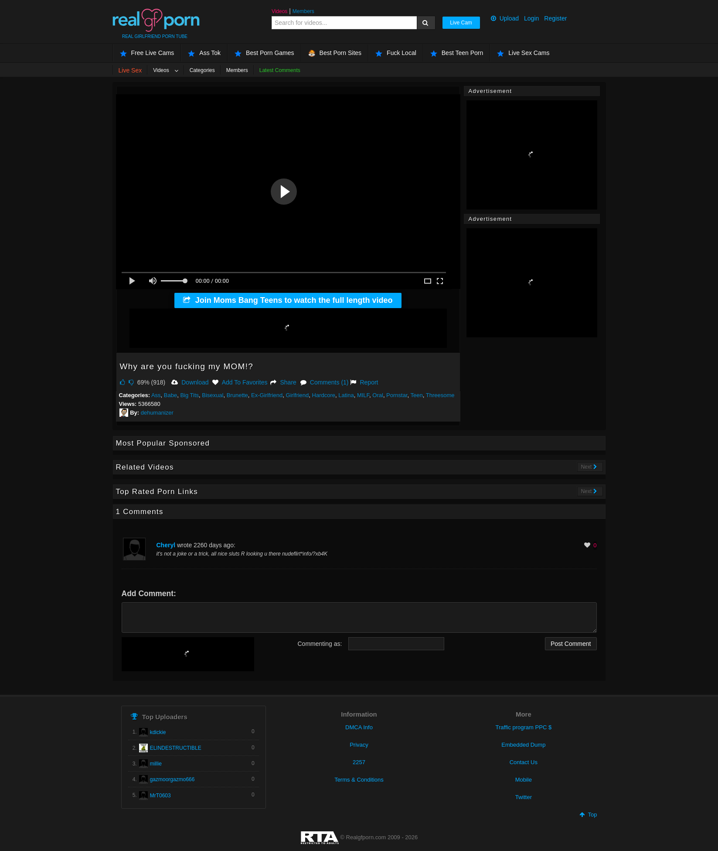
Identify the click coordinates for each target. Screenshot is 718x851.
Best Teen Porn (456, 53)
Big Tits (189, 395)
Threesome (440, 395)
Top (588, 814)
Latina (346, 395)
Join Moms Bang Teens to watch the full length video (287, 300)
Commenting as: (320, 643)
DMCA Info (359, 727)
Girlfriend (297, 395)
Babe (170, 395)
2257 (359, 762)
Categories (202, 70)
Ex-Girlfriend (266, 395)
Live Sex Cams (523, 53)
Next (589, 467)
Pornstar (396, 395)
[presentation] (188, 654)
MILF (363, 395)
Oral (377, 395)
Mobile (523, 779)
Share (283, 382)
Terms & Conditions (359, 779)
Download (189, 382)
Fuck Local (395, 53)
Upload (505, 18)
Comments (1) (324, 382)
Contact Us (524, 762)
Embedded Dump (523, 744)
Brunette (237, 395)
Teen (417, 395)
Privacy (359, 744)
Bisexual (212, 395)
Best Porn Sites (335, 53)
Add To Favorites (239, 382)
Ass (156, 395)
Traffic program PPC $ (524, 727)
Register (555, 18)
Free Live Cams (147, 53)
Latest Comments (279, 70)
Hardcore (323, 395)
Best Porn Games (264, 53)
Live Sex (130, 70)
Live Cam (461, 23)
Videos (279, 11)
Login (531, 18)
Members (303, 11)
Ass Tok (204, 53)
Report (364, 382)
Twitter (523, 797)
